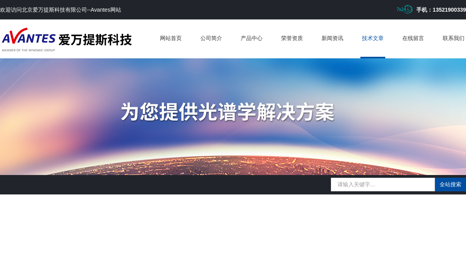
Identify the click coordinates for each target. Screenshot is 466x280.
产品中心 (252, 38)
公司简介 (211, 38)
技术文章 (373, 38)
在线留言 (413, 38)
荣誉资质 (292, 38)
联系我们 (453, 38)
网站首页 (171, 38)
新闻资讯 (332, 38)
